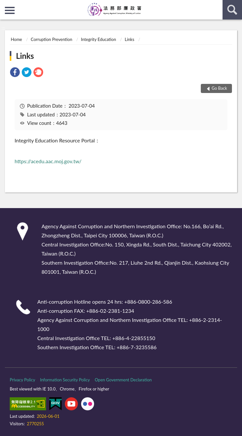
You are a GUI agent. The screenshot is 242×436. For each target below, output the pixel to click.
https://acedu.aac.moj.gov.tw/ (48, 161)
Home (16, 39)
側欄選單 (10, 10)
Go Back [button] (219, 88)
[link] (15, 73)
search (232, 10)
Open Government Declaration (123, 379)
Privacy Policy (22, 379)
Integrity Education (98, 39)
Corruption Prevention (51, 39)
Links (129, 39)
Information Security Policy (65, 379)
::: (5, 4)
